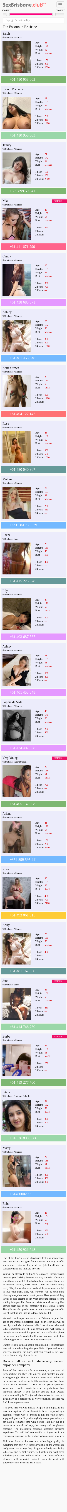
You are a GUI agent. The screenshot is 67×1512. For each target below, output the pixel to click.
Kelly (6, 925)
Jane (5, 981)
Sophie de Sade (12, 702)
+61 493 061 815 (22, 915)
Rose (6, 423)
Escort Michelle (13, 89)
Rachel (7, 535)
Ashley (7, 312)
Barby (6, 1036)
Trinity (7, 145)
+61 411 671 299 (22, 246)
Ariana (7, 813)
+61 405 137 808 (22, 804)
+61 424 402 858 (22, 748)
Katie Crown (11, 368)
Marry (7, 1148)
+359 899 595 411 (23, 191)
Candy (7, 256)
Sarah (6, 33)
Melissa (8, 479)
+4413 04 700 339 (23, 525)
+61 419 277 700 (22, 1082)
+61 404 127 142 (22, 414)
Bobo (6, 1203)
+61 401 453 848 (22, 358)
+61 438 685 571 (22, 302)
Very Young (10, 758)
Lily (5, 591)
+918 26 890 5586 (23, 1138)
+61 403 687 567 (22, 637)
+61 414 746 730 (22, 1027)
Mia (5, 200)
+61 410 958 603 (22, 79)
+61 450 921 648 (22, 1249)
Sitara (6, 1092)
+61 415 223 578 (22, 581)
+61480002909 (21, 1194)
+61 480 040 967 (22, 469)
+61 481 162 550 (22, 971)
